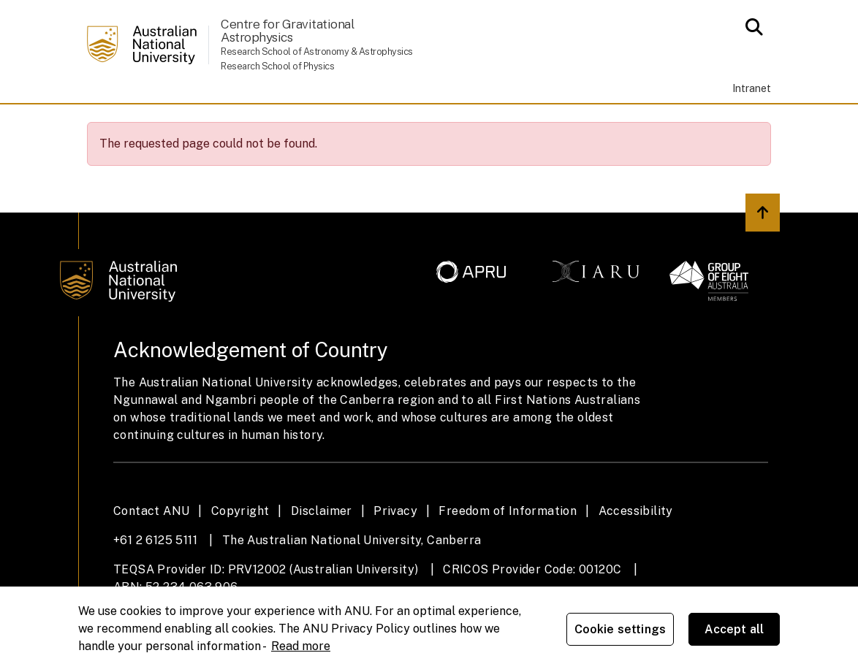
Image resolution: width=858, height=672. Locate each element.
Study (238, 124)
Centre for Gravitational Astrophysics (287, 30)
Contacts (614, 124)
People (309, 124)
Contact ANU (151, 553)
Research (393, 124)
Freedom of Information (508, 553)
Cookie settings (620, 629)
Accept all (734, 629)
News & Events (504, 124)
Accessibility (636, 553)
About (170, 124)
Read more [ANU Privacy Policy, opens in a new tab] (300, 646)
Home (110, 124)
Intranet (751, 88)
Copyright (240, 553)
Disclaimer (321, 553)
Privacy (395, 553)
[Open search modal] (750, 27)
